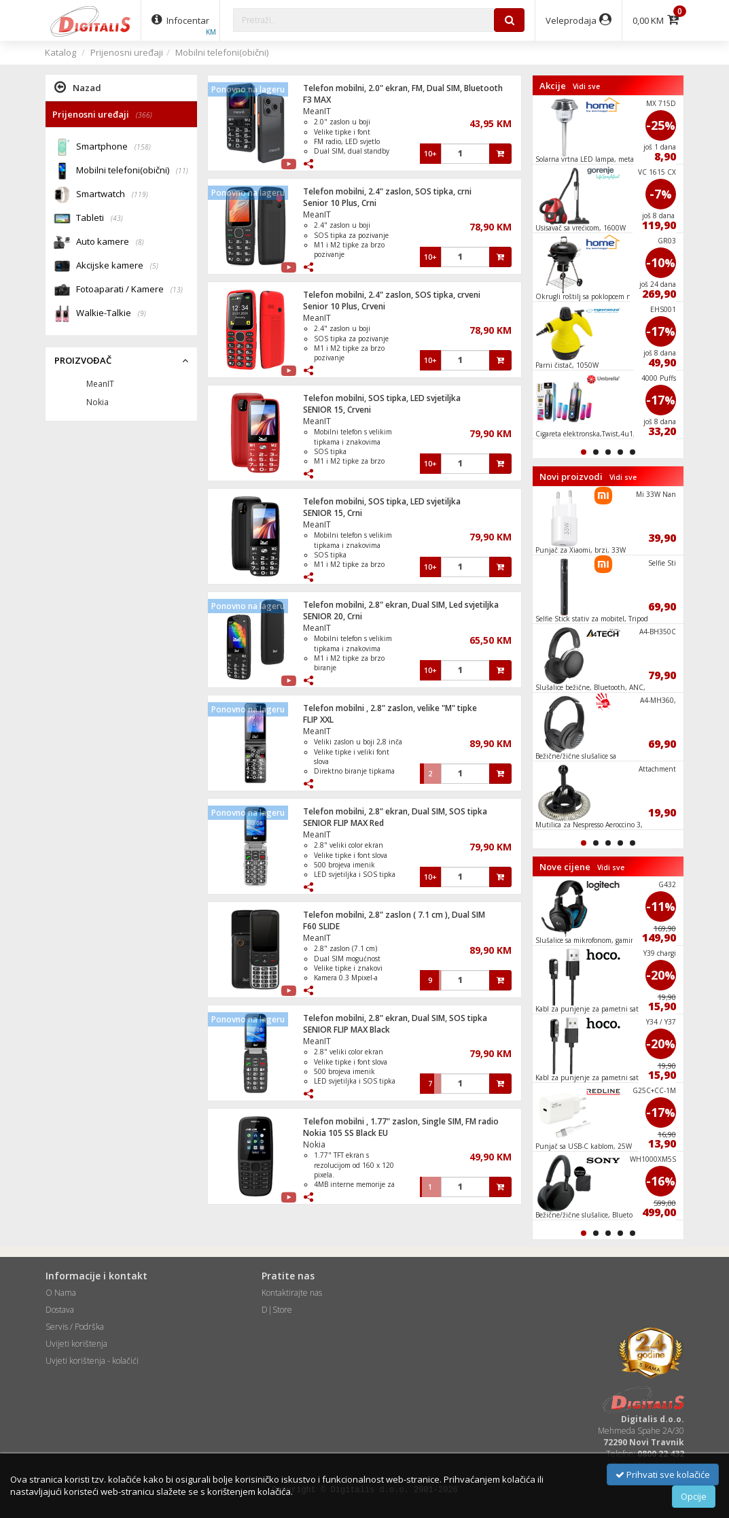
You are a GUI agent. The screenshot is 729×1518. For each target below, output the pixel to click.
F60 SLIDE (321, 926)
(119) (140, 194)
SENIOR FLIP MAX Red (343, 823)
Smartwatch (112, 194)
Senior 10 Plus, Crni (339, 203)
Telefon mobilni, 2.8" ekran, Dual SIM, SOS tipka (395, 811)
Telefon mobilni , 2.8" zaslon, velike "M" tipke (390, 708)
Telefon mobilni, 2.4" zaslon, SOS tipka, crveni (391, 294)
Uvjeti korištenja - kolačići (92, 1360)
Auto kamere (110, 242)
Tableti (99, 218)
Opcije (694, 1496)
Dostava (60, 1309)
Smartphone (113, 147)
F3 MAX (317, 99)
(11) (182, 170)
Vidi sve (586, 86)
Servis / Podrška (75, 1326)
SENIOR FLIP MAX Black (346, 1029)
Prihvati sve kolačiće (663, 1474)
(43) (117, 218)
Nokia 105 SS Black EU (345, 1133)
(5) (154, 266)
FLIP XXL (318, 719)
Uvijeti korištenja (76, 1343)
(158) (143, 147)
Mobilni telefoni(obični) (221, 52)
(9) (142, 313)
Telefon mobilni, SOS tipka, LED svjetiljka (382, 398)
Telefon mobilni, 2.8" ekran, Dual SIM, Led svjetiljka (401, 604)
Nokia (314, 1144)
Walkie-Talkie (111, 313)
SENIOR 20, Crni (332, 616)
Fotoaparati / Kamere (129, 289)
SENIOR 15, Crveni (337, 409)
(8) (140, 242)
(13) (177, 289)
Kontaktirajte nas (292, 1292)
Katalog (60, 52)
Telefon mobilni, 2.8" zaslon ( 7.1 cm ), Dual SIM (394, 914)
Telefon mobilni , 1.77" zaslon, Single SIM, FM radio (401, 1121)
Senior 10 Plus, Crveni (344, 306)
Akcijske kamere (117, 266)
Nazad (77, 87)
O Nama (61, 1292)
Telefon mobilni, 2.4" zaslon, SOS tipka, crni (387, 191)
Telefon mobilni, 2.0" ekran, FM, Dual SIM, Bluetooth (403, 88)
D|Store (277, 1309)
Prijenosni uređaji (126, 52)
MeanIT (317, 111)
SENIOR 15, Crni (332, 513)
